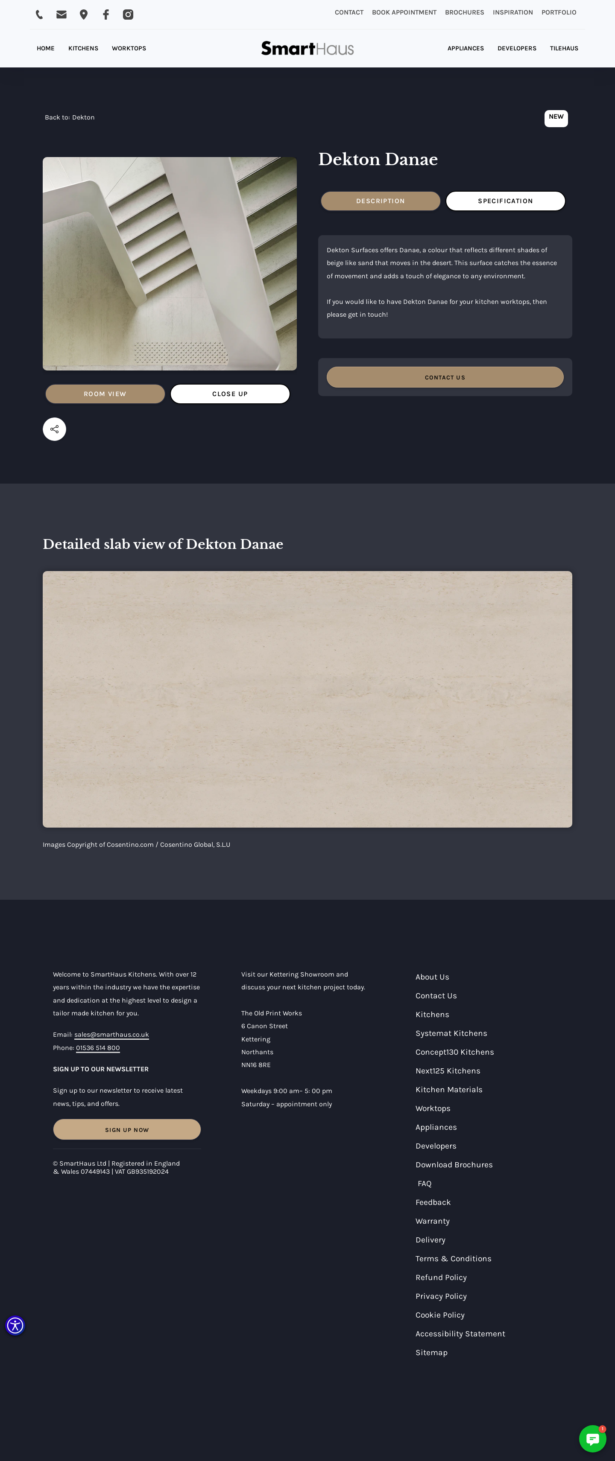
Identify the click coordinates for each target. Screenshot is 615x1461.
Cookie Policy (440, 1315)
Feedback (433, 1202)
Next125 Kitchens (448, 1071)
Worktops (433, 1108)
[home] (307, 48)
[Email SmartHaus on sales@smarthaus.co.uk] (61, 14)
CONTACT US (445, 377)
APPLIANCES (466, 48)
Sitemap (432, 1352)
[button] (15, 1325)
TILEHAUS (564, 48)
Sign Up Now (127, 1130)
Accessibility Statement (460, 1334)
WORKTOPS (129, 48)
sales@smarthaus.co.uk (111, 1034)
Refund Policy (441, 1277)
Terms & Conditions (454, 1258)
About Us (432, 977)
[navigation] (70, 119)
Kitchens (432, 1014)
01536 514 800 (98, 1048)
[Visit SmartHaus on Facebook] (106, 14)
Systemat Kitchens (451, 1033)
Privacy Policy (441, 1296)
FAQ (425, 1183)
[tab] (105, 394)
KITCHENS (83, 48)
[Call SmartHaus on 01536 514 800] (39, 14)
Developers (436, 1146)
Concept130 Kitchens (455, 1052)
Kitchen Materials (449, 1089)
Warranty (433, 1221)
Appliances (436, 1127)
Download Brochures (454, 1164)
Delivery (430, 1240)
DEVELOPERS (517, 48)
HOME (46, 48)
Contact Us (436, 995)
